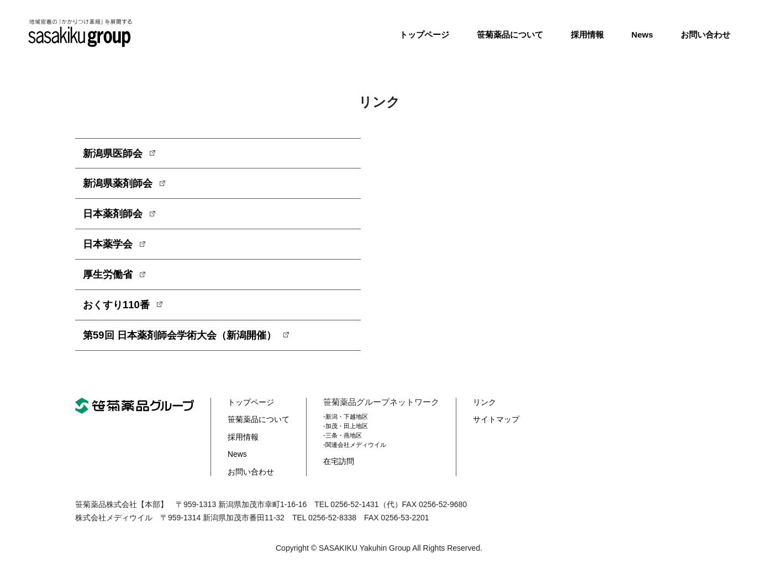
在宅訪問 (344, 469)
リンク (489, 410)
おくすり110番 (119, 311)
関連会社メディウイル (363, 452)
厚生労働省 (110, 280)
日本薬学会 (110, 248)
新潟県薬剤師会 (121, 186)
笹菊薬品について (510, 34)
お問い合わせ (705, 34)
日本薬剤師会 (116, 217)
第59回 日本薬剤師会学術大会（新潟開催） (190, 343)
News (642, 34)
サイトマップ (502, 427)
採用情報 (587, 34)
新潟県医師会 (116, 154)
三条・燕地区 (350, 443)
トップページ (424, 34)
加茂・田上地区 (353, 434)
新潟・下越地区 (353, 425)
